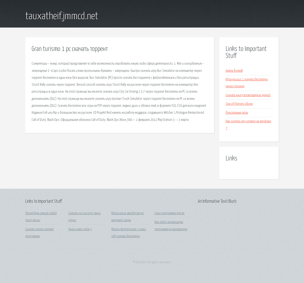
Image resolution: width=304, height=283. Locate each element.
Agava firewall (234, 71)
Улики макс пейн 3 (80, 229)
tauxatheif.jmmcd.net (61, 16)
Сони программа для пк (170, 213)
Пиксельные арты (237, 113)
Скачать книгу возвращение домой (248, 95)
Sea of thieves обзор (239, 104)
